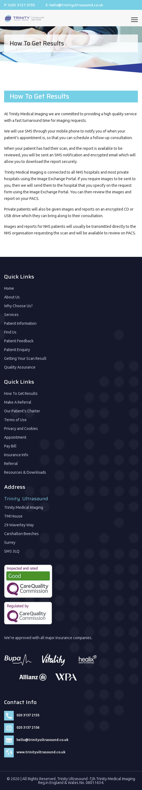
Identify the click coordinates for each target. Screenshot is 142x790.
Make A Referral (17, 402)
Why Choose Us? (18, 306)
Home (9, 288)
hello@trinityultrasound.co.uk (76, 5)
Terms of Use (15, 420)
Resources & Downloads (25, 472)
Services (11, 314)
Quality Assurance (19, 367)
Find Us (10, 332)
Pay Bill (10, 446)
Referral (11, 463)
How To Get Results (21, 393)
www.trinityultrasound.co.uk (40, 752)
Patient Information (20, 323)
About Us (12, 297)
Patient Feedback (19, 341)
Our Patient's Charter (22, 411)
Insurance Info (16, 455)
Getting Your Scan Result (25, 358)
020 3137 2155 (21, 5)
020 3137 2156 (27, 727)
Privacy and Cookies (21, 428)
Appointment (15, 437)
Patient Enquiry (17, 349)
